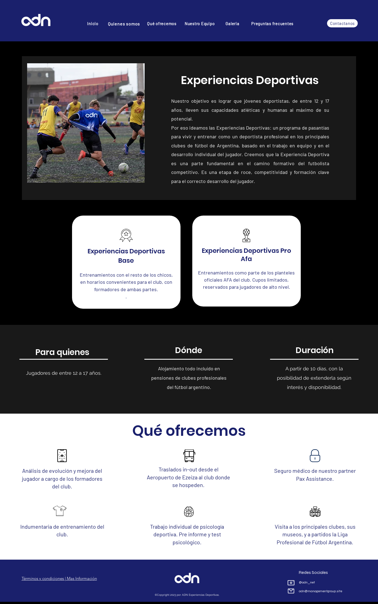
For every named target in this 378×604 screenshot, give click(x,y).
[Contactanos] (342, 23)
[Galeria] (232, 23)
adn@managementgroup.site (320, 591)
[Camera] (291, 582)
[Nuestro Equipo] (199, 23)
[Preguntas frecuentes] (272, 23)
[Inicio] (93, 23)
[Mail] (291, 590)
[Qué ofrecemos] (161, 23)
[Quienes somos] (124, 23)
